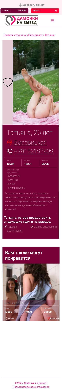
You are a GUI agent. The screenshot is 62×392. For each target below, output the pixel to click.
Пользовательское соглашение (31, 386)
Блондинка (35, 35)
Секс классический (45, 226)
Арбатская (54, 318)
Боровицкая (30, 142)
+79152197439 (33, 151)
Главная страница (14, 35)
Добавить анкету (31, 5)
